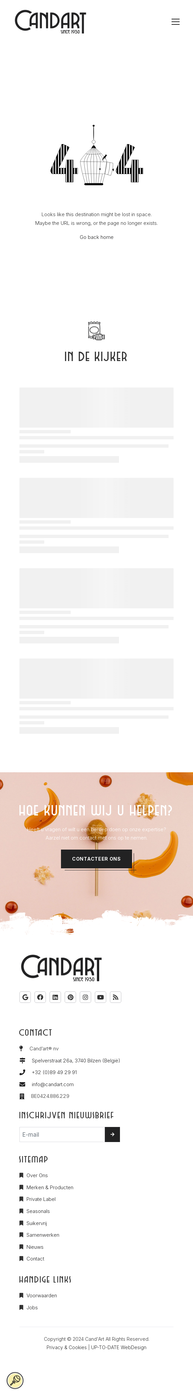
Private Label (41, 1199)
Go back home (97, 237)
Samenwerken (42, 1235)
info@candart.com (53, 1084)
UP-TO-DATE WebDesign (118, 1347)
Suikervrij (36, 1223)
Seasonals (38, 1211)
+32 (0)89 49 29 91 (54, 1072)
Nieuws (35, 1247)
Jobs (32, 1307)
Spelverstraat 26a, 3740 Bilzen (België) (76, 1060)
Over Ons (37, 1175)
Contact (35, 1258)
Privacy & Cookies (67, 1347)
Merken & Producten (49, 1187)
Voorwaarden (41, 1295)
